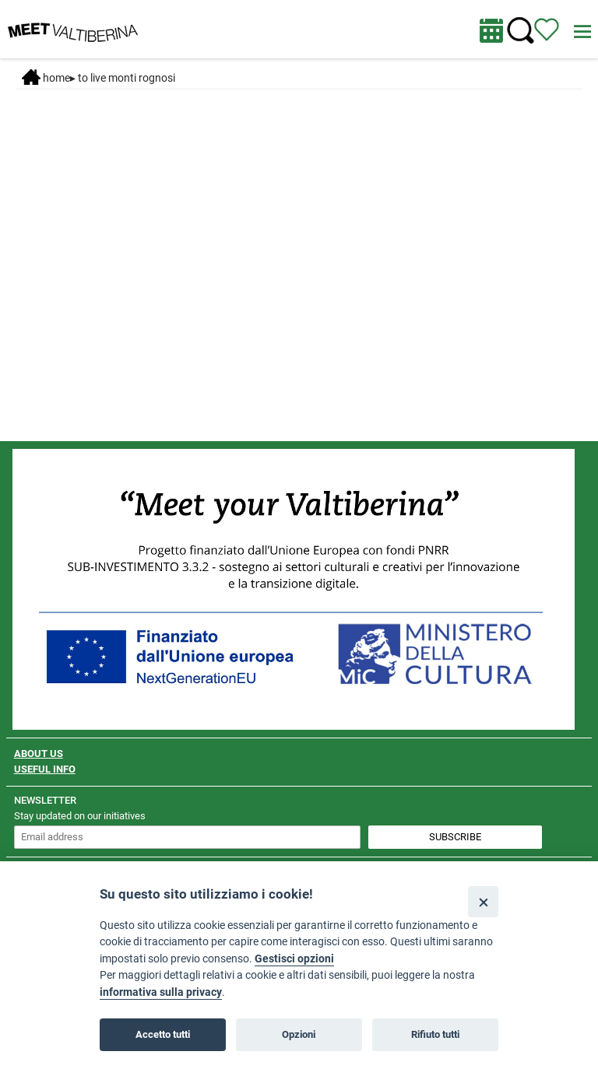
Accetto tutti (162, 1034)
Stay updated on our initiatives (80, 816)
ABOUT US (38, 753)
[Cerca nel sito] (520, 30)
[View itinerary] (546, 29)
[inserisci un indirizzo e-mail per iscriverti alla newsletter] (187, 837)
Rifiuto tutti (435, 1034)
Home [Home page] (46, 78)
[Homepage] (73, 28)
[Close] (483, 901)
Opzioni (298, 1034)
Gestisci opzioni (294, 959)
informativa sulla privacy (161, 992)
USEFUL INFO (45, 769)
